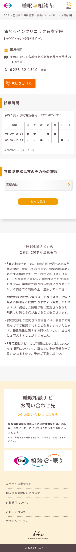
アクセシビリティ (17, 521)
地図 (19, 62)
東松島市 (28, 15)
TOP (6, 15)
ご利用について (16, 512)
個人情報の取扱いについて (23, 493)
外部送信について (17, 502)
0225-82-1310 (51, 115)
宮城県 (16, 15)
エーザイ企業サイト (18, 483)
